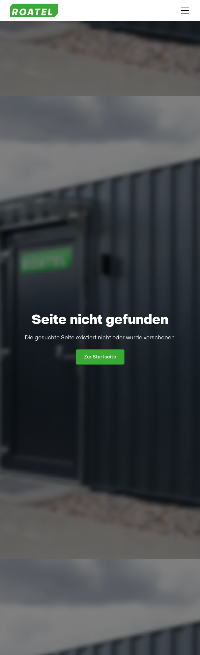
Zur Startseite (100, 357)
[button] (183, 10)
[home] (34, 10)
